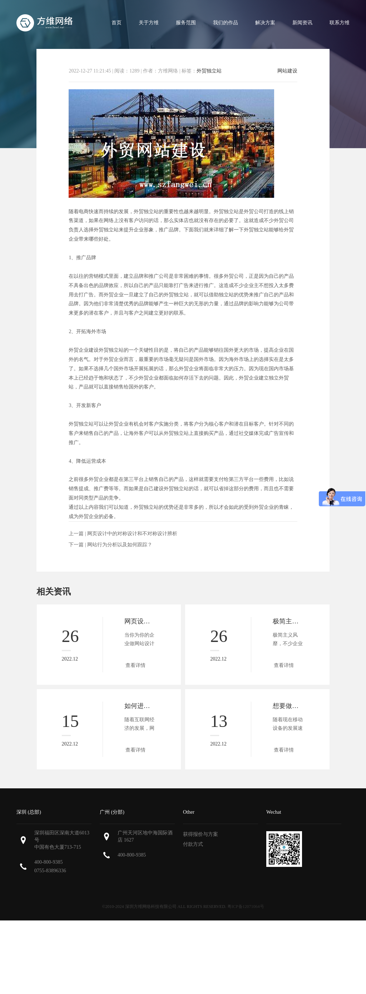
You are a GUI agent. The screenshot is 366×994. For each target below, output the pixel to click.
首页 (117, 22)
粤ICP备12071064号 (245, 906)
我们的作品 (225, 22)
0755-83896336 (50, 870)
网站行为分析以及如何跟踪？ (119, 544)
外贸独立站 (209, 71)
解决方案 (265, 22)
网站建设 (287, 71)
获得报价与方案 (200, 834)
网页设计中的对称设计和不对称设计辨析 (132, 533)
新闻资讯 (302, 22)
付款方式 (193, 844)
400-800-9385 (48, 862)
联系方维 (340, 22)
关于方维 (149, 22)
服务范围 (186, 22)
